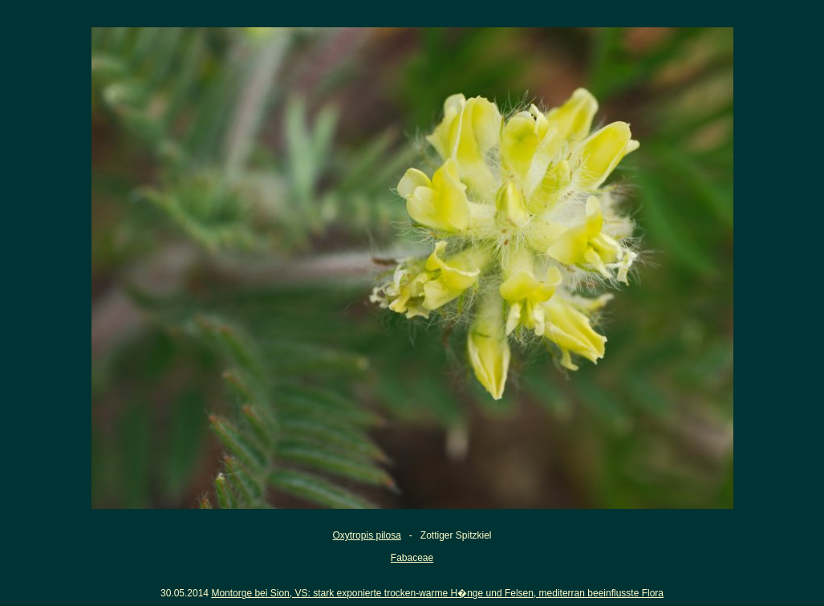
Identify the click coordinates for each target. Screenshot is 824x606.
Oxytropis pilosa (366, 535)
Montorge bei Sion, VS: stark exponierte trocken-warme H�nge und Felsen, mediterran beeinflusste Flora (437, 593)
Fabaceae (412, 557)
